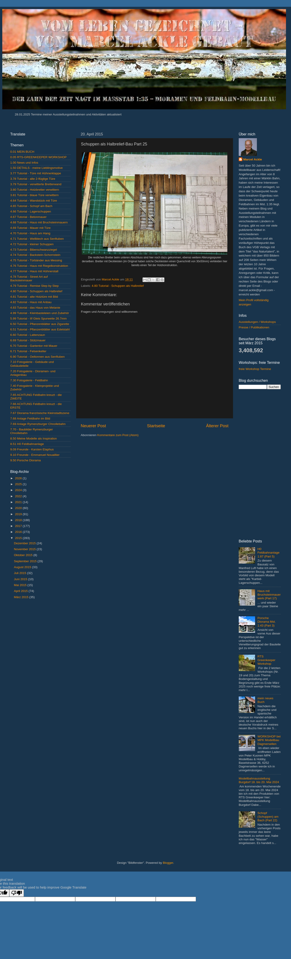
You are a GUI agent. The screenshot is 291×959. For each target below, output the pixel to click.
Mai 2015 (20, 585)
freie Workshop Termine (255, 369)
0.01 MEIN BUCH (22, 151)
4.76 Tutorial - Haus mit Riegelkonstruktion (39, 265)
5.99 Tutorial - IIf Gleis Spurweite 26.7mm (38, 318)
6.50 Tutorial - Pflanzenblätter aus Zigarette (39, 324)
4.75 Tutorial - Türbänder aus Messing (36, 260)
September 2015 (26, 561)
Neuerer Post (93, 425)
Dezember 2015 (25, 543)
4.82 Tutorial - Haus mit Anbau (31, 302)
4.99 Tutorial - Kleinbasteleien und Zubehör (39, 313)
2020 (19, 508)
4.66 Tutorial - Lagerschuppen (30, 211)
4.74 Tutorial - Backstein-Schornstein (35, 255)
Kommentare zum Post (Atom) (118, 435)
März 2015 (21, 597)
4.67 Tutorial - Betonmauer (28, 217)
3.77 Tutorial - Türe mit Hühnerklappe (35, 173)
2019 (19, 514)
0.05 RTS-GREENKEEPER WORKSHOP (38, 157)
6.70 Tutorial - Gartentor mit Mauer (33, 345)
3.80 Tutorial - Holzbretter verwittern (34, 189)
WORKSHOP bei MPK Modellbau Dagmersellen (269, 740)
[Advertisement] (40, 636)
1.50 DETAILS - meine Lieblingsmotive (36, 168)
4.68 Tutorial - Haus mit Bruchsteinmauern (39, 222)
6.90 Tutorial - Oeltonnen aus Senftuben (37, 356)
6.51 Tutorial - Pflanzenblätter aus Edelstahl (40, 329)
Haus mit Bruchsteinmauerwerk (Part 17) (269, 594)
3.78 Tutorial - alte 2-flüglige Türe (32, 178)
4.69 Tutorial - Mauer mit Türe (30, 228)
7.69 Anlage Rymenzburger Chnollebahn (37, 424)
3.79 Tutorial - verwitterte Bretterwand (35, 184)
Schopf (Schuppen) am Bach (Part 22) (267, 816)
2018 (19, 520)
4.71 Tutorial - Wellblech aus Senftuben (37, 238)
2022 (19, 496)
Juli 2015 (20, 573)
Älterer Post (217, 425)
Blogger (168, 862)
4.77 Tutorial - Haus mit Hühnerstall (34, 271)
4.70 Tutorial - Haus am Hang (30, 233)
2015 (19, 538)
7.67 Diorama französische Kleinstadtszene (39, 413)
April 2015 (21, 591)
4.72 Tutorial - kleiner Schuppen (32, 244)
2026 (19, 478)
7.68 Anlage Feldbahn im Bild (30, 418)
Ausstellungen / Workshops (257, 322)
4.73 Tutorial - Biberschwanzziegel (33, 249)
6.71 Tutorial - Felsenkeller (28, 351)
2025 (19, 484)
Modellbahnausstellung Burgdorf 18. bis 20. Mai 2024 (259, 780)
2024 (19, 490)
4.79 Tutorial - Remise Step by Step (34, 285)
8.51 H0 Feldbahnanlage (27, 444)
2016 (19, 532)
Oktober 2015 (23, 555)
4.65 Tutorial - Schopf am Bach (31, 206)
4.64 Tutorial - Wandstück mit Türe (33, 200)
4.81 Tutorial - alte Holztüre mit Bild (34, 296)
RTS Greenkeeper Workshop (266, 660)
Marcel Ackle (252, 159)
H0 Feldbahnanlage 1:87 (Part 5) (268, 552)
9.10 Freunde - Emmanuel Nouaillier (35, 455)
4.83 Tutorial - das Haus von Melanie (35, 307)
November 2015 (25, 549)
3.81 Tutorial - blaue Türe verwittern (34, 195)
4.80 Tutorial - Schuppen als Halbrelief (118, 285)
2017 (19, 526)
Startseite (156, 425)
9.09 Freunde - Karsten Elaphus (32, 449)
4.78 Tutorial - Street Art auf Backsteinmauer (29, 278)
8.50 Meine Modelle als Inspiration (33, 438)
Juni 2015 (21, 579)
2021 (19, 502)
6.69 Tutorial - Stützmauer (27, 340)
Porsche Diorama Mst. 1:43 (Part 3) (266, 621)
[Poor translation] (16, 893)
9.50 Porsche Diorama (25, 460)
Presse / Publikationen (254, 327)
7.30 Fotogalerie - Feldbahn (29, 380)
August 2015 (23, 567)
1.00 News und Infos (24, 162)
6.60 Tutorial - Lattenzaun (27, 335)
